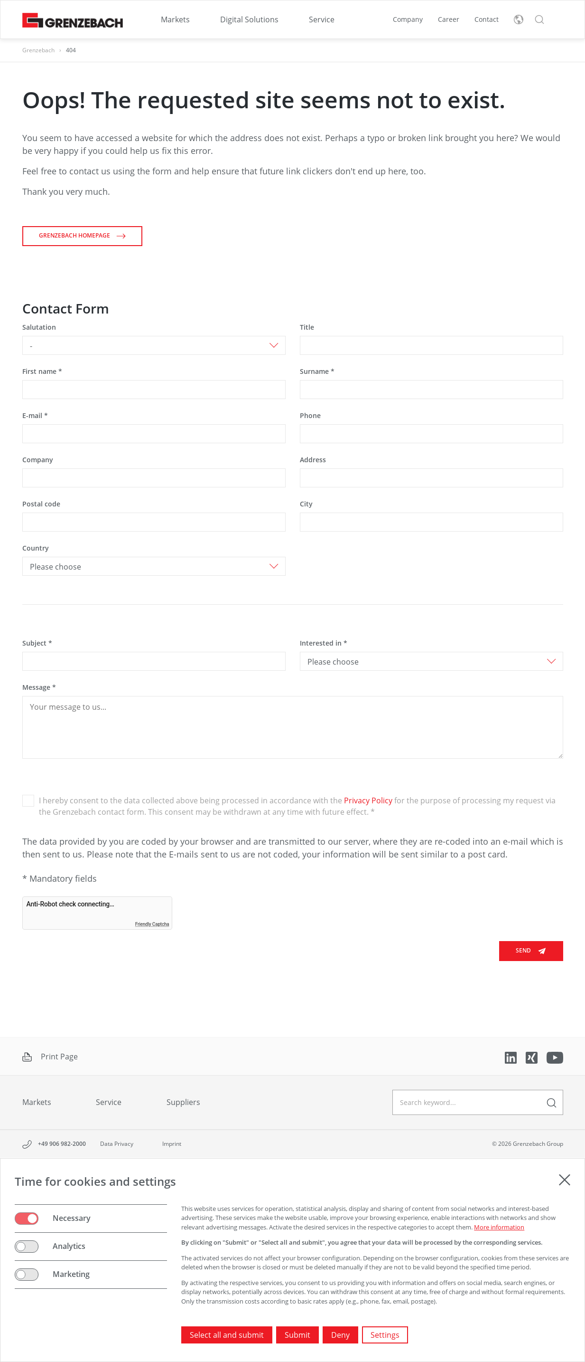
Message (39, 687)
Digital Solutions (249, 19)
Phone (310, 415)
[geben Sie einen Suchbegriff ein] (477, 1102)
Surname (317, 371)
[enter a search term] (551, 1102)
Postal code (41, 503)
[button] (539, 19)
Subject (37, 643)
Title (307, 327)
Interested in (323, 643)
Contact (486, 19)
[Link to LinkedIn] (512, 1057)
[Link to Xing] (532, 1057)
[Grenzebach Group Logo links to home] (72, 19)
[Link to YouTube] (555, 1057)
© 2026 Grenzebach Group (527, 1144)
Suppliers (183, 1102)
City (306, 503)
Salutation (39, 327)
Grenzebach (38, 50)
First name (42, 371)
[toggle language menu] (518, 19)
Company (408, 19)
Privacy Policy (368, 800)
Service (321, 19)
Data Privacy (116, 1144)
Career (448, 19)
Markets (175, 19)
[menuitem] (175, 19)
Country (35, 547)
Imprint (171, 1144)
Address (313, 459)
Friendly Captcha (152, 924)
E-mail (35, 415)
